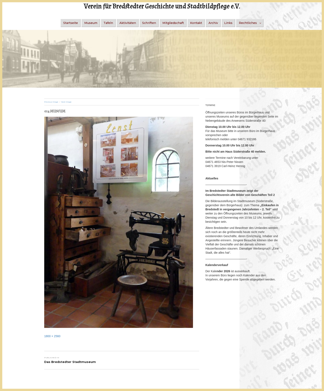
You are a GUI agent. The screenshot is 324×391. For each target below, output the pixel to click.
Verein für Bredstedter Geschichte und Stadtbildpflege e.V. (162, 6)
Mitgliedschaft (173, 23)
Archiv (213, 23)
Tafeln (108, 23)
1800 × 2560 (52, 336)
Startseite (70, 23)
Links (228, 23)
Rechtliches (248, 23)
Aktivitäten (127, 23)
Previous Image (51, 102)
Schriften (149, 23)
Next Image (66, 102)
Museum (90, 23)
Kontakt (196, 23)
